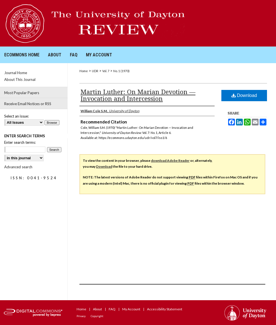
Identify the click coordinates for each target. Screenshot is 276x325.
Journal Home (15, 72)
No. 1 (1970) (121, 71)
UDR (95, 71)
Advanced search (18, 167)
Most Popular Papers (21, 92)
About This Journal (19, 79)
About (97, 309)
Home (83, 71)
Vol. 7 (105, 71)
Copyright (97, 316)
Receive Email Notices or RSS (27, 103)
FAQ (112, 309)
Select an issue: (16, 116)
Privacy (81, 316)
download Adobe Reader (170, 160)
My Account (131, 309)
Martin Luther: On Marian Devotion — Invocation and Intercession (138, 95)
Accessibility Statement (164, 309)
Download (244, 95)
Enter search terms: (20, 142)
